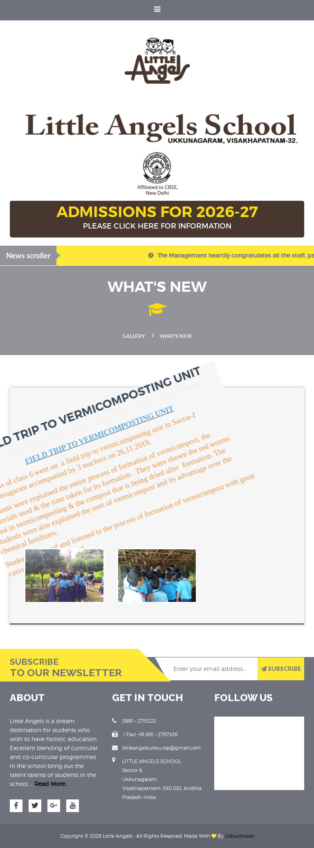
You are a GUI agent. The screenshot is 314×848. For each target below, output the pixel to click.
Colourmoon (239, 836)
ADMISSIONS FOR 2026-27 (157, 217)
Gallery (134, 336)
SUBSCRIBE (281, 669)
